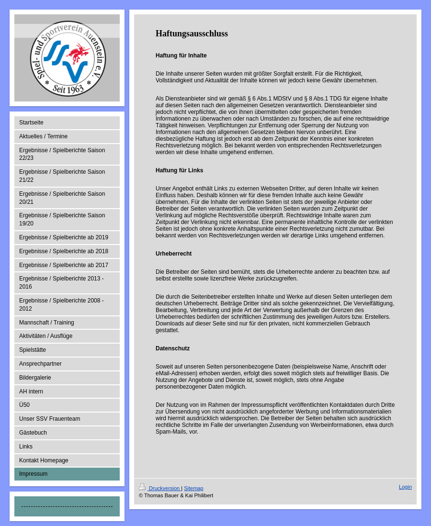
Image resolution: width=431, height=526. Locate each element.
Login (405, 487)
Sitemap (193, 488)
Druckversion (160, 488)
